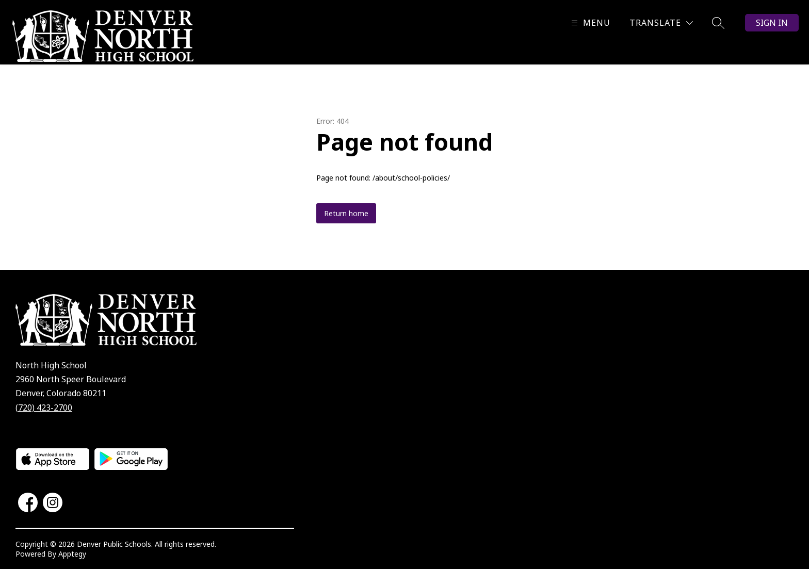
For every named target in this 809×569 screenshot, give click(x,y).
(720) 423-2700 (43, 407)
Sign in (772, 22)
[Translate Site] (661, 23)
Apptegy (72, 554)
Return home (346, 213)
